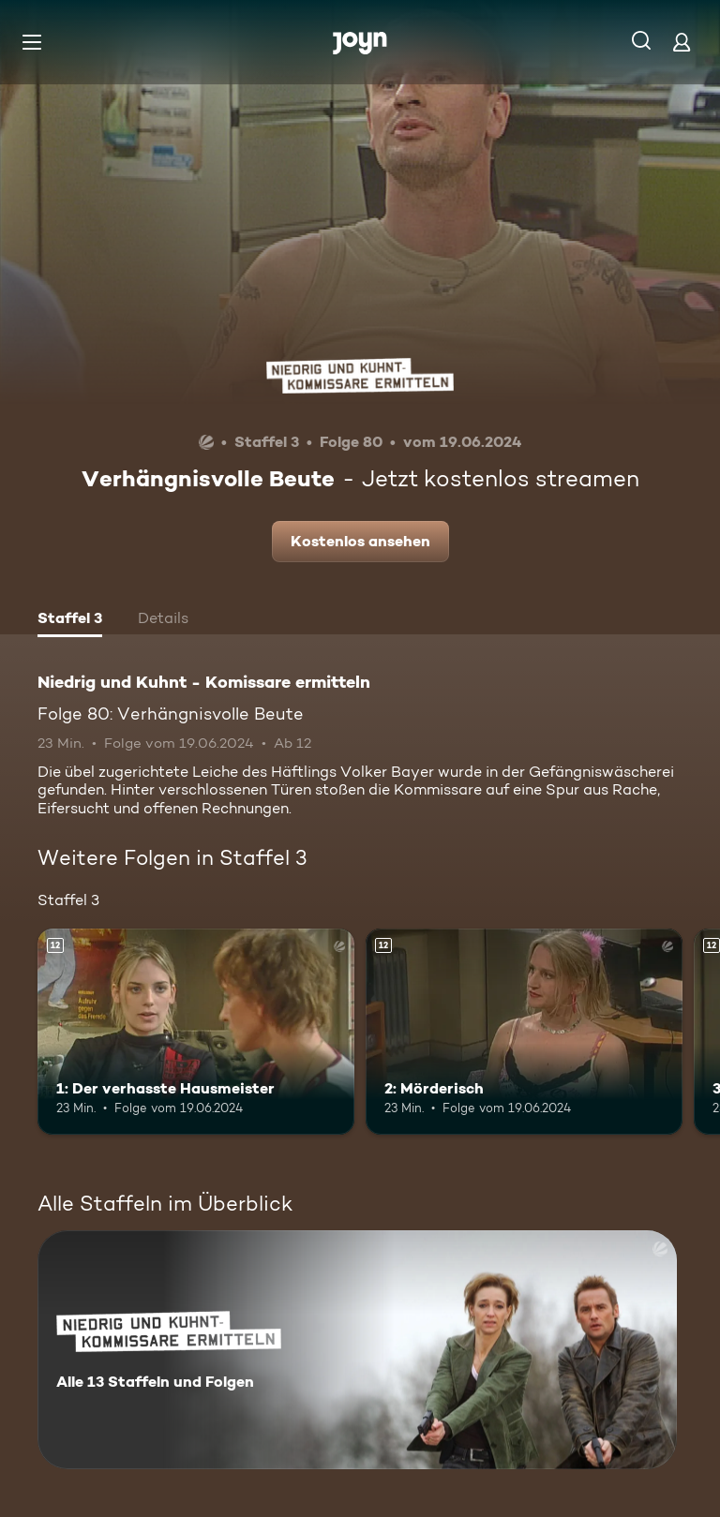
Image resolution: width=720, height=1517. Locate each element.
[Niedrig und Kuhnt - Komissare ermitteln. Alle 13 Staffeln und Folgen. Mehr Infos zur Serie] (357, 1349)
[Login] (681, 41)
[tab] (70, 620)
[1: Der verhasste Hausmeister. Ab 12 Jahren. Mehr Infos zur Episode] (196, 1032)
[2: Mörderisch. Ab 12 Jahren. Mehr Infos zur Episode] (524, 1032)
